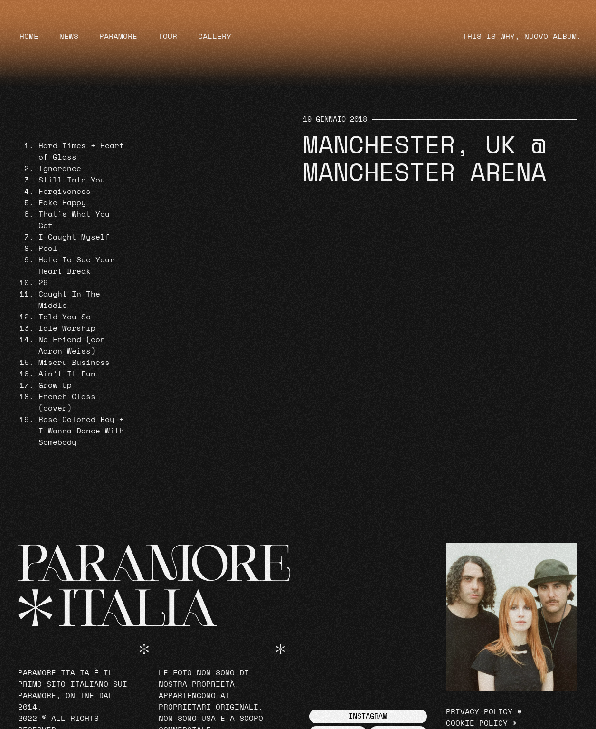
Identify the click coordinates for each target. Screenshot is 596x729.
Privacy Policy (479, 712)
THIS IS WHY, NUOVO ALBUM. (522, 36)
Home (28, 36)
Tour (167, 36)
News (68, 36)
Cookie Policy (477, 723)
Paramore (118, 36)
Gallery (214, 36)
